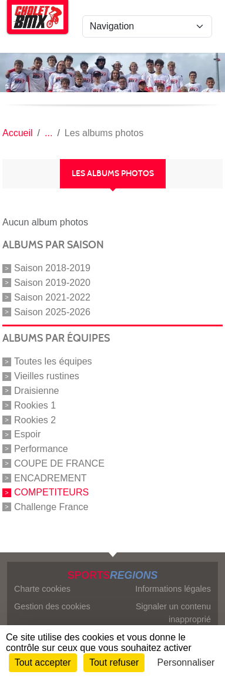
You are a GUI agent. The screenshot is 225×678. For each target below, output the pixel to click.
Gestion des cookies (52, 606)
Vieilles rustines (46, 376)
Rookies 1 (35, 405)
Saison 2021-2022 (52, 297)
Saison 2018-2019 (52, 268)
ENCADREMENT (50, 478)
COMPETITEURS (51, 492)
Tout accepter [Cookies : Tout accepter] (43, 662)
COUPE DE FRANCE (59, 463)
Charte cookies (42, 588)
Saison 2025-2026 (52, 311)
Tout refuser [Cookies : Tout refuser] (114, 662)
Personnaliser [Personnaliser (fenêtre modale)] (186, 662)
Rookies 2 (35, 419)
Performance (41, 449)
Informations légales (173, 588)
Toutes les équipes (53, 361)
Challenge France (51, 507)
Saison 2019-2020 (52, 283)
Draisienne (36, 391)
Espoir (27, 434)
